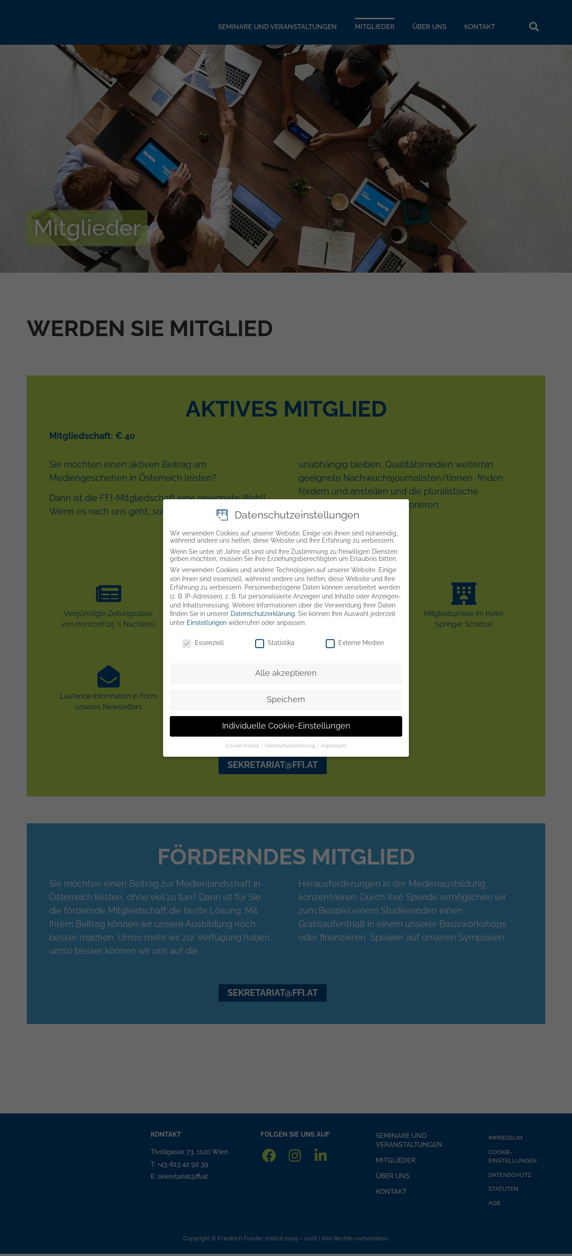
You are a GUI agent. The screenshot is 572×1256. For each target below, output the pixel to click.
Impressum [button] (333, 743)
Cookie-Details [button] (243, 743)
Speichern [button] (286, 696)
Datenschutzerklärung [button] (290, 743)
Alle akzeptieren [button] (286, 670)
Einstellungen (207, 620)
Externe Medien (355, 640)
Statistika (274, 640)
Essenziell (203, 640)
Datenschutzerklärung (263, 611)
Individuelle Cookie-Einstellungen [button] (286, 723)
